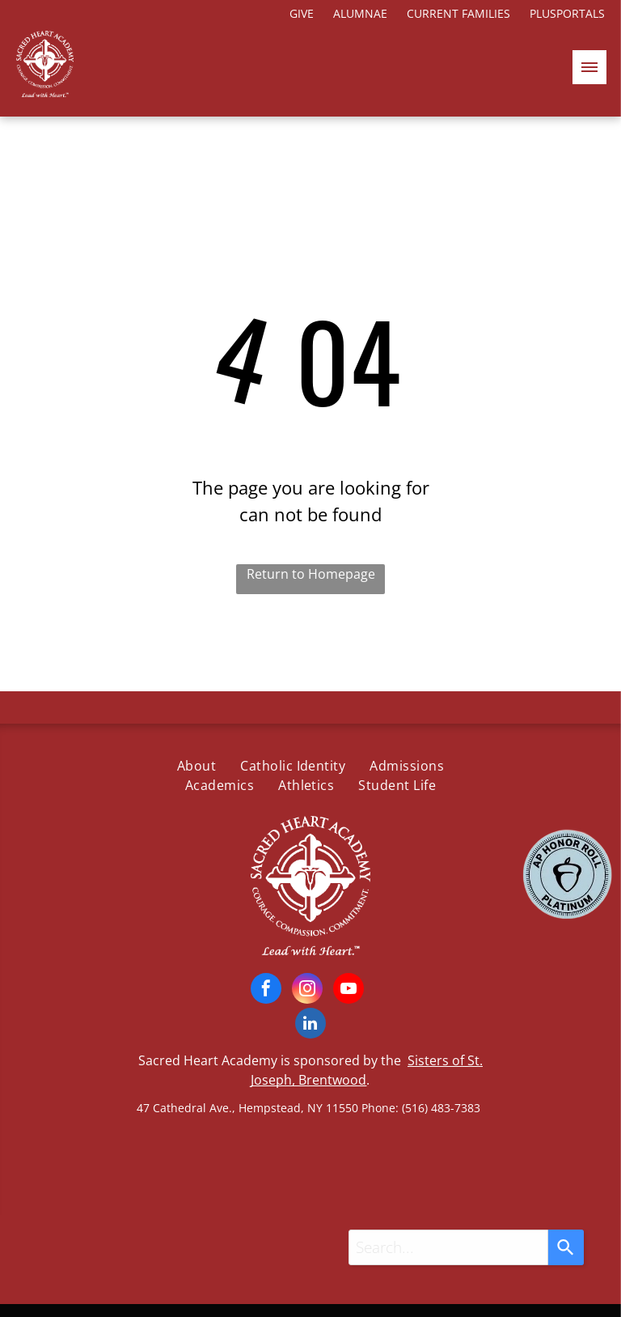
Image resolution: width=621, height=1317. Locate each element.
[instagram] (307, 990)
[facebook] (266, 990)
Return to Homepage (311, 574)
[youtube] (348, 990)
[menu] (589, 67)
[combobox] (448, 1247)
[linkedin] (310, 1025)
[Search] (566, 1247)
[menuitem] (196, 765)
